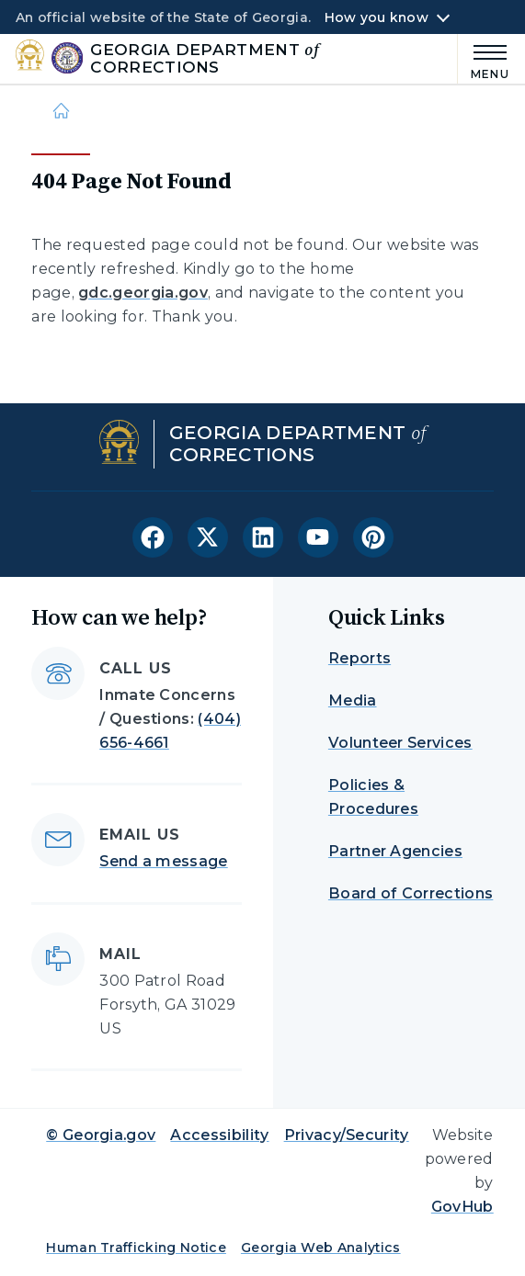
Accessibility (219, 1135)
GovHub (462, 1206)
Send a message (163, 861)
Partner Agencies (395, 851)
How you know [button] (376, 17)
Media (352, 700)
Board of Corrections (410, 893)
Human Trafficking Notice (136, 1247)
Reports (359, 658)
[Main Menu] (483, 59)
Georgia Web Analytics (321, 1247)
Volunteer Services (400, 742)
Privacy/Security (346, 1135)
